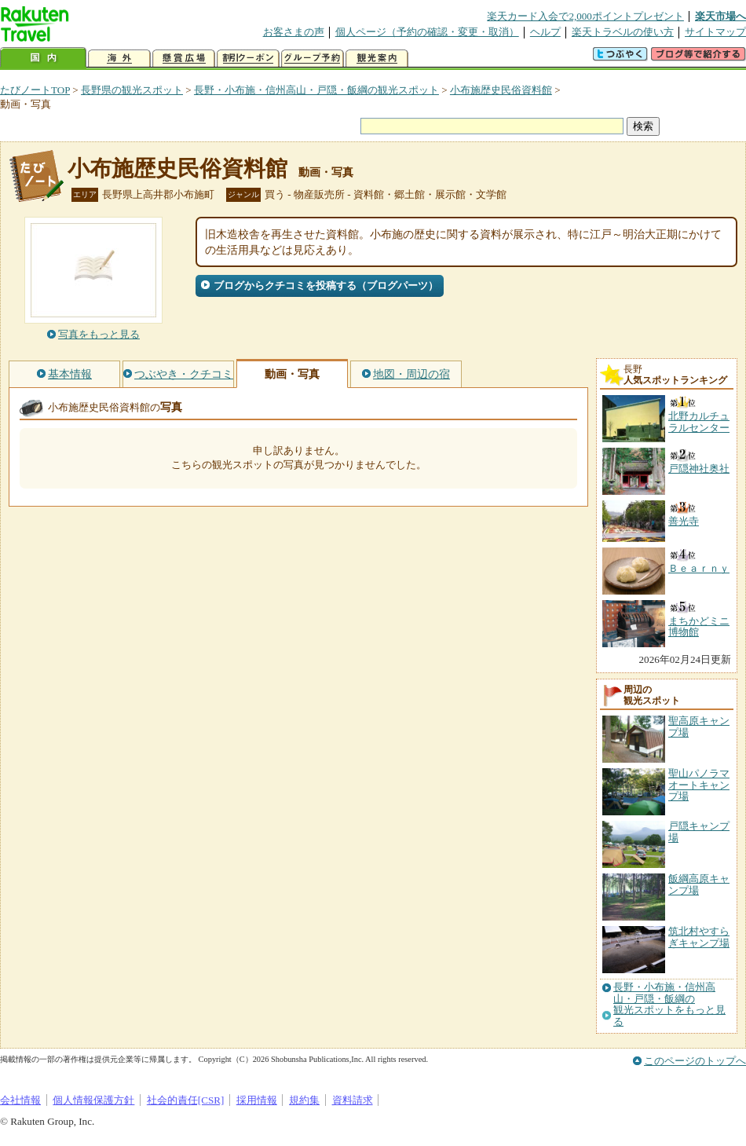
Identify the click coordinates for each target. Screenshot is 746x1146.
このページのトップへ (695, 1061)
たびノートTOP (35, 90)
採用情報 (256, 1100)
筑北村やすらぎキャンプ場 (699, 936)
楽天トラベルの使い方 (623, 32)
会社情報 (20, 1100)
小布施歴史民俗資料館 (501, 90)
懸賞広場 (183, 58)
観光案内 (377, 58)
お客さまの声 (293, 32)
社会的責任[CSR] (186, 1100)
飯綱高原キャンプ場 (699, 884)
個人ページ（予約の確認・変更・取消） (427, 32)
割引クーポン (248, 58)
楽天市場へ (720, 16)
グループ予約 (312, 58)
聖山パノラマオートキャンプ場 (699, 784)
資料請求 (352, 1100)
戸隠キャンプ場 (699, 831)
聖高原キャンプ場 (699, 726)
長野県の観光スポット (132, 90)
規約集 (304, 1100)
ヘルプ (545, 32)
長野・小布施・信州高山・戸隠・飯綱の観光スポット (316, 90)
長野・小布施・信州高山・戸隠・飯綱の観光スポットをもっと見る (669, 1004)
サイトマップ (715, 32)
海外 (119, 58)
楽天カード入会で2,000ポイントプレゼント (585, 16)
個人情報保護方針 (93, 1100)
